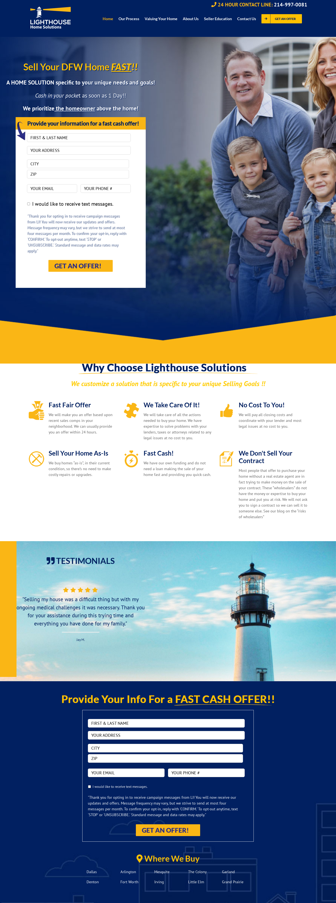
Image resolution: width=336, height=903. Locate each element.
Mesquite (162, 871)
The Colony (197, 871)
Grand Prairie (232, 881)
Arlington (128, 871)
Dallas (92, 871)
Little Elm (196, 881)
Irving (159, 881)
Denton (93, 881)
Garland (228, 871)
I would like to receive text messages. (72, 204)
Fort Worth (129, 881)
